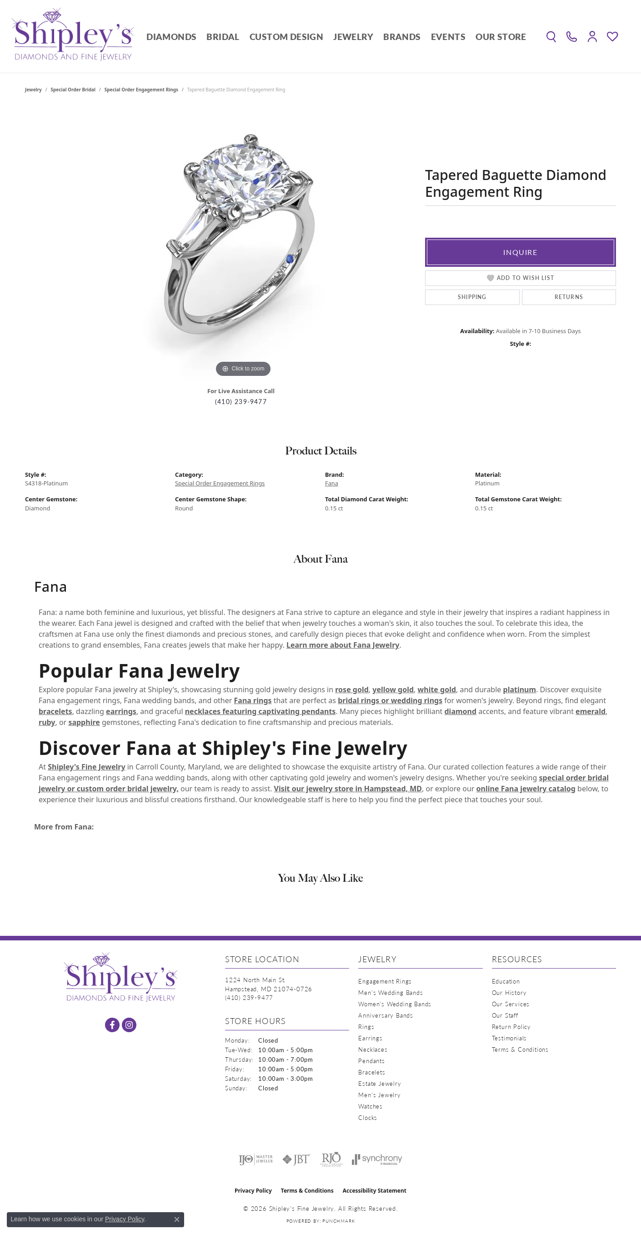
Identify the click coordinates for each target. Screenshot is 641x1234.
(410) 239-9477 (241, 401)
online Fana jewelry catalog (526, 789)
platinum (519, 689)
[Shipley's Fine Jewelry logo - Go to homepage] (73, 36)
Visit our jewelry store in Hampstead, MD (348, 789)
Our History (509, 992)
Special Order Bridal (73, 89)
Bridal (222, 36)
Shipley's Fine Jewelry (86, 767)
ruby (47, 722)
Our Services (511, 1003)
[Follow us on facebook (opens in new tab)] (112, 1025)
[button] (551, 36)
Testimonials (509, 1038)
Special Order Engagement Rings (141, 89)
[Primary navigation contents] (336, 36)
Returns (569, 297)
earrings (121, 711)
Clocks (367, 1117)
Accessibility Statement (374, 1190)
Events (448, 36)
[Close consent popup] (177, 1219)
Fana (331, 483)
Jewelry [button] (353, 36)
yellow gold (393, 689)
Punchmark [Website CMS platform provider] (338, 1221)
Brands (402, 36)
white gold (437, 689)
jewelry (33, 89)
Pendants (371, 1060)
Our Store (501, 36)
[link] (571, 36)
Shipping (472, 297)
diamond (460, 711)
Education (506, 981)
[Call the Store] (249, 997)
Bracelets (371, 1072)
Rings (366, 1026)
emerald (591, 711)
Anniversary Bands (385, 1015)
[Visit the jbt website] (296, 1159)
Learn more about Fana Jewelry (342, 645)
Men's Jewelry (379, 1094)
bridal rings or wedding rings (390, 700)
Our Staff (505, 1015)
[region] (243, 243)
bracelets (55, 711)
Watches (370, 1106)
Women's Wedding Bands (394, 1003)
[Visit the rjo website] (331, 1159)
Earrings (370, 1038)
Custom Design (286, 36)
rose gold (352, 689)
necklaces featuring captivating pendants (260, 711)
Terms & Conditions (520, 1049)
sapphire (84, 722)
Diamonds (171, 36)
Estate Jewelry (379, 1083)
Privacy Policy (253, 1190)
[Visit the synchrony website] (377, 1159)
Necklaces (372, 1049)
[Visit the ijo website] (256, 1159)
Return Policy (511, 1026)
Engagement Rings (385, 981)
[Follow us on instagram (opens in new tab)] (129, 1025)
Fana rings (253, 700)
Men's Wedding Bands (390, 992)
